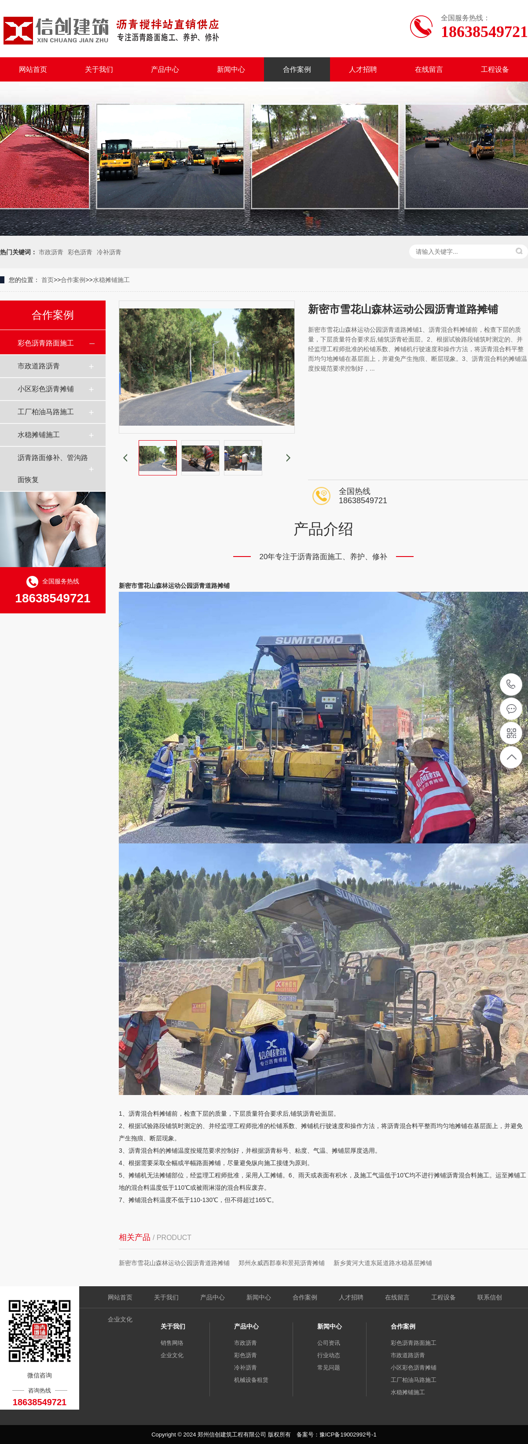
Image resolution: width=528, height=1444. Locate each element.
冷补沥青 (109, 252)
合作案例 (297, 69)
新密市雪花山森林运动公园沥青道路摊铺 (174, 1262)
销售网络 (172, 1343)
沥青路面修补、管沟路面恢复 (53, 468)
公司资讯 (328, 1343)
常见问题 (328, 1367)
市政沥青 (51, 252)
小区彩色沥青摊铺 (46, 389)
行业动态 (328, 1355)
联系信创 (489, 1297)
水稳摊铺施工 (111, 279)
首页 (47, 279)
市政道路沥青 (39, 366)
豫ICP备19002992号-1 (348, 1434)
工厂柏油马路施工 (46, 412)
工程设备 (495, 69)
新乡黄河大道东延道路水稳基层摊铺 (383, 1262)
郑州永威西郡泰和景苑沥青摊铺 (281, 1262)
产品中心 (165, 69)
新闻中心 (231, 69)
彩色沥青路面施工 (46, 343)
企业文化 (120, 1319)
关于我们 (99, 69)
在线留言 (429, 69)
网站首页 (33, 69)
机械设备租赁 (251, 1380)
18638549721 (511, 684)
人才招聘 (363, 69)
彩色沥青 (80, 252)
